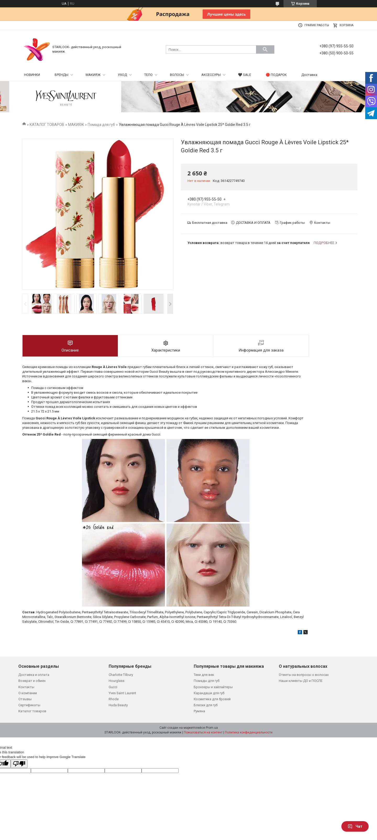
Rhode (114, 699)
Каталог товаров (32, 711)
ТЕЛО (148, 75)
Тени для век (204, 675)
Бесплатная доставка (209, 223)
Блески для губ (206, 705)
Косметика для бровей (212, 699)
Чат (355, 826)
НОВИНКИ (32, 75)
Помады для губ (206, 681)
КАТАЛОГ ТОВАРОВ (47, 125)
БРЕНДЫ (61, 75)
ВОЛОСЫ (177, 75)
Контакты (26, 687)
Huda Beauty (118, 705)
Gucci (113, 687)
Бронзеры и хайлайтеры (213, 687)
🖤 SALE (244, 75)
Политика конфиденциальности (249, 732)
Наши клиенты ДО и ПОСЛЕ (301, 681)
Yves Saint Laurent (122, 693)
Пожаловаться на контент (203, 732)
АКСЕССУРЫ (211, 75)
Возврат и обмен (32, 681)
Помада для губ (101, 125)
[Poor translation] (19, 763)
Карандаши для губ (209, 693)
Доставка (309, 75)
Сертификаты (29, 705)
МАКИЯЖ (93, 75)
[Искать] (265, 49)
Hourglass (116, 681)
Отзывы (25, 699)
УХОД (122, 75)
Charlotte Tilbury (121, 675)
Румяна (199, 711)
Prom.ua (212, 728)
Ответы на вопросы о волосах (304, 675)
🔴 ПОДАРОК (276, 75)
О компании (27, 693)
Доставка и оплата (33, 675)
